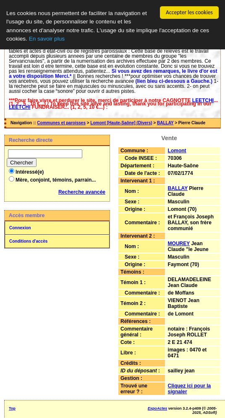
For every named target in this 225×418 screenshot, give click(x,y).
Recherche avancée (81, 192)
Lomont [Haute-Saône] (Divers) (121, 123)
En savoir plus (47, 39)
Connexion (20, 228)
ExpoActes (157, 408)
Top (12, 408)
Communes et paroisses (61, 123)
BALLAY (165, 123)
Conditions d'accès (28, 241)
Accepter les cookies (189, 12)
